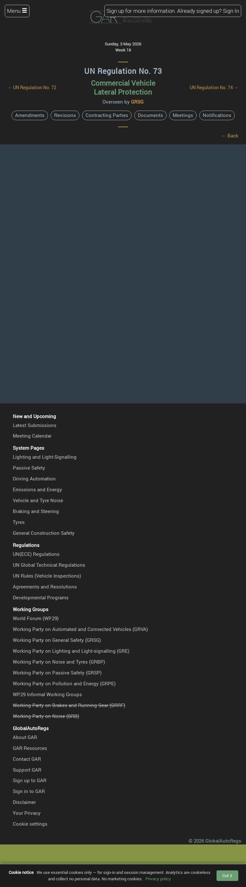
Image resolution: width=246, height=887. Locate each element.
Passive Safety (29, 467)
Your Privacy (27, 813)
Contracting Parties (107, 115)
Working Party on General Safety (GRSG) (57, 640)
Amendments (30, 115)
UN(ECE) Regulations (36, 554)
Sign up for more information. (141, 10)
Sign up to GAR (29, 780)
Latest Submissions (34, 425)
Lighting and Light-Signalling (45, 457)
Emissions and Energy (37, 489)
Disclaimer (24, 802)
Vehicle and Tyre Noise (38, 500)
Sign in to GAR (29, 791)
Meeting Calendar (32, 435)
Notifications (217, 115)
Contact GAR (27, 759)
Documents (150, 115)
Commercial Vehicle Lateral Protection (123, 87)
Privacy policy (158, 879)
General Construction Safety (44, 533)
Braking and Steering (36, 511)
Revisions (65, 115)
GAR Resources (30, 748)
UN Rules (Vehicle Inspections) (47, 575)
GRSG (137, 101)
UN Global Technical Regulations (49, 565)
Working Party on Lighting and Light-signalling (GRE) (71, 651)
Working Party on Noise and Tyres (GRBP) (59, 661)
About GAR (25, 737)
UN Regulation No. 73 (123, 71)
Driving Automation (34, 478)
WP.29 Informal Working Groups (47, 694)
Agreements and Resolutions (45, 586)
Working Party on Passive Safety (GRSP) (57, 672)
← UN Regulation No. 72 (32, 87)
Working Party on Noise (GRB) (46, 716)
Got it (227, 875)
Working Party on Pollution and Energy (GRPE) (64, 683)
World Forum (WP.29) (36, 618)
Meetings (183, 115)
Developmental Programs (41, 597)
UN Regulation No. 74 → (214, 87)
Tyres (19, 522)
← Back (229, 135)
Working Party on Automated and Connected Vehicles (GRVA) (80, 629)
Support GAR (27, 769)
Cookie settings (30, 824)
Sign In (231, 10)
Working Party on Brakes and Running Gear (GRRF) (69, 705)
